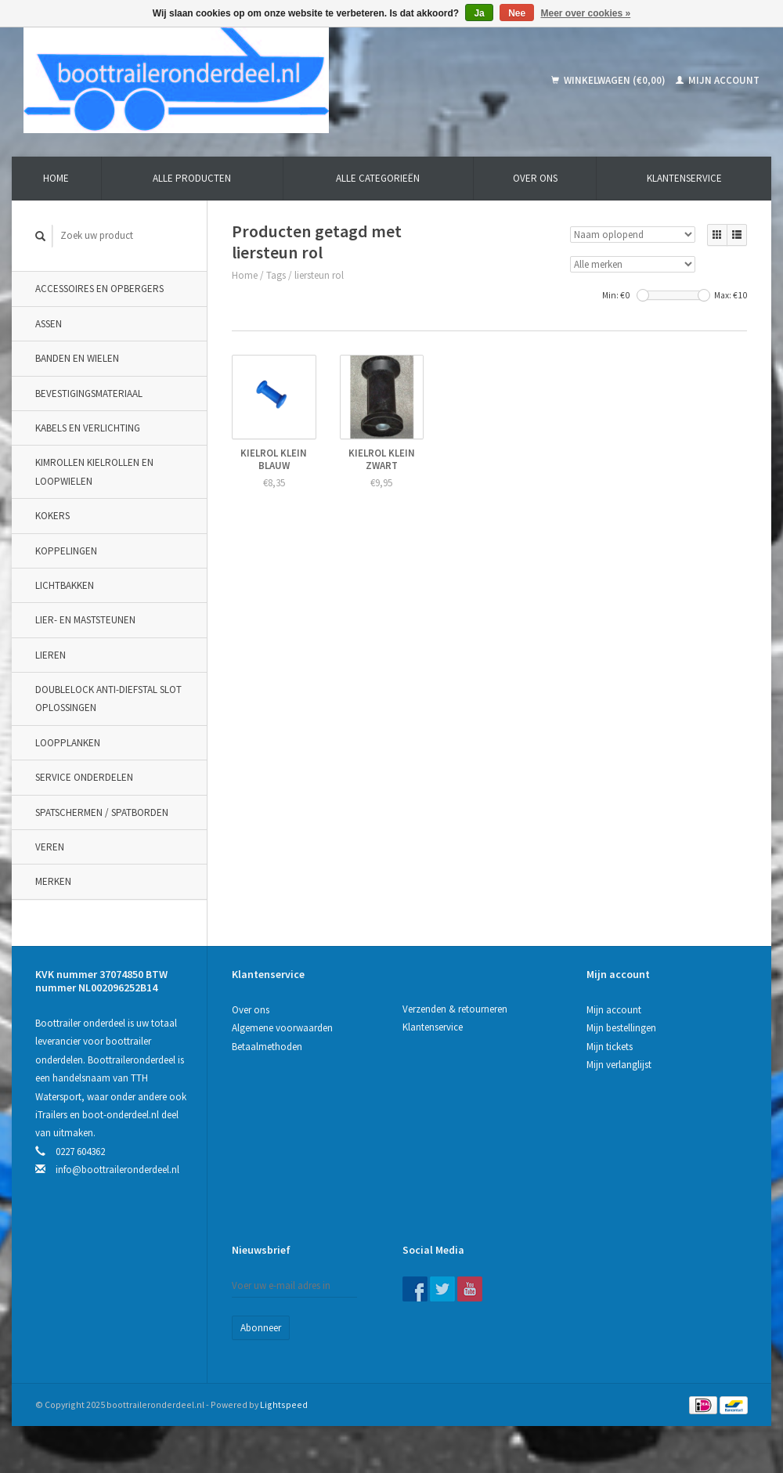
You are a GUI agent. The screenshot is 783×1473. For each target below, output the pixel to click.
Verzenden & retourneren (454, 1009)
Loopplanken (67, 742)
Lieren (50, 655)
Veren (49, 847)
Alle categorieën (378, 178)
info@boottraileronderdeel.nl (117, 1169)
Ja (479, 13)
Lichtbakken (64, 585)
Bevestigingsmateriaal (89, 393)
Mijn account (718, 80)
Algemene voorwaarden (282, 1027)
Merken (53, 881)
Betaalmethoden (267, 1046)
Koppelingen (66, 551)
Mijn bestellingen (621, 1027)
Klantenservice (684, 178)
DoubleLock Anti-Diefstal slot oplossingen (108, 698)
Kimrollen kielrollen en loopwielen (94, 471)
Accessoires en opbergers (99, 288)
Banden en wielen (77, 358)
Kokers (52, 515)
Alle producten (192, 178)
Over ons (535, 178)
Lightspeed (284, 1404)
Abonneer (260, 1327)
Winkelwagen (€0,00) (609, 80)
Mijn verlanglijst (618, 1064)
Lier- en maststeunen (85, 619)
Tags (276, 275)
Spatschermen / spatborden (101, 812)
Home (56, 178)
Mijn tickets (609, 1046)
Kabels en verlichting (87, 428)
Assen (48, 323)
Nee (516, 13)
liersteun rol (319, 275)
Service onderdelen (84, 777)
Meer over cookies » (586, 13)
